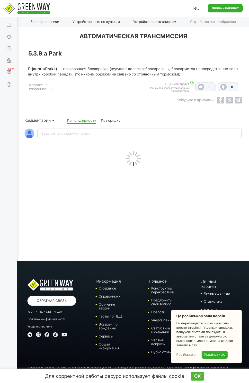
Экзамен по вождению (108, 326)
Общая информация (109, 346)
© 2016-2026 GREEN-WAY (45, 312)
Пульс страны (162, 352)
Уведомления (162, 320)
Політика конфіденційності (46, 319)
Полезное (158, 281)
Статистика (213, 301)
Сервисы (106, 336)
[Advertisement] (133, 212)
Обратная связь (52, 301)
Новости (158, 312)
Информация (108, 281)
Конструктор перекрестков (162, 290)
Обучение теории (107, 306)
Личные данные (217, 293)
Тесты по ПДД (110, 316)
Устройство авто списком (154, 21)
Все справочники (44, 21)
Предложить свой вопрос (161, 302)
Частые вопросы (158, 342)
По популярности (81, 120)
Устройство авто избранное (213, 21)
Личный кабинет (225, 8)
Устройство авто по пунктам (96, 21)
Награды (211, 309)
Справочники (109, 296)
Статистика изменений (160, 330)
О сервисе (107, 288)
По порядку (110, 120)
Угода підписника (39, 326)
